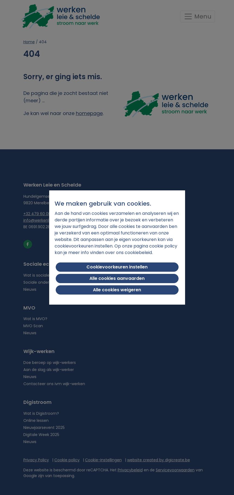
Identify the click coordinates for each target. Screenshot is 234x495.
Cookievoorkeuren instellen (117, 267)
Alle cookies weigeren (117, 290)
